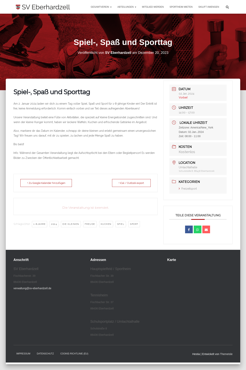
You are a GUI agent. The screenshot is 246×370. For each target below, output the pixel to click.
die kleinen (70, 224)
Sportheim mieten (181, 7)
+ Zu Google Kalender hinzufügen (46, 183)
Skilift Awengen (208, 7)
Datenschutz (45, 353)
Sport (134, 224)
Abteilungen (126, 7)
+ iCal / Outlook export (131, 183)
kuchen (106, 224)
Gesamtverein (101, 7)
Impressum (23, 353)
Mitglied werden (153, 7)
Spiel (121, 224)
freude (90, 224)
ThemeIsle (226, 354)
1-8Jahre (39, 224)
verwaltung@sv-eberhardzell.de (32, 288)
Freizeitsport (188, 188)
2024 (54, 224)
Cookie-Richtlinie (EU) (74, 353)
